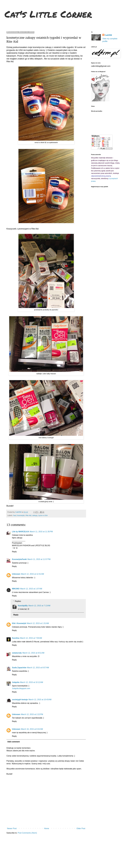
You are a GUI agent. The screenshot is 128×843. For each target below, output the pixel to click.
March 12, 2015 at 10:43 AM (39, 700)
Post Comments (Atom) (27, 833)
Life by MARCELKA (20, 532)
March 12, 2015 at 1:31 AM (38, 623)
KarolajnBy (23, 606)
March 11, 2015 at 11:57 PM (39, 559)
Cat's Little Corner (48, 14)
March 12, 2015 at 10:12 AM (31, 682)
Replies (18, 601)
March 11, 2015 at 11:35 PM (41, 532)
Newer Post (12, 828)
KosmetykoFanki (19, 559)
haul (14, 515)
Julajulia (15, 682)
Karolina (15, 638)
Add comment (13, 742)
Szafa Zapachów (19, 668)
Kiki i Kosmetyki (19, 623)
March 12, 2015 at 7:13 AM (39, 606)
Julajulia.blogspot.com (21, 688)
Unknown (16, 574)
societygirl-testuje (20, 700)
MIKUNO (15, 589)
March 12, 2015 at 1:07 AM (31, 589)
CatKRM (108, 35)
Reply (14, 552)
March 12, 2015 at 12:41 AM (32, 574)
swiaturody (17, 653)
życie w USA (43, 515)
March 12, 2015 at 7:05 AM (31, 638)
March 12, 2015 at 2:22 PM (32, 714)
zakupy (34, 515)
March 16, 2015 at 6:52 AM (32, 729)
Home (46, 828)
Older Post (80, 828)
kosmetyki (21, 515)
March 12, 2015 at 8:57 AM (38, 668)
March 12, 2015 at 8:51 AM (33, 653)
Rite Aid (28, 515)
